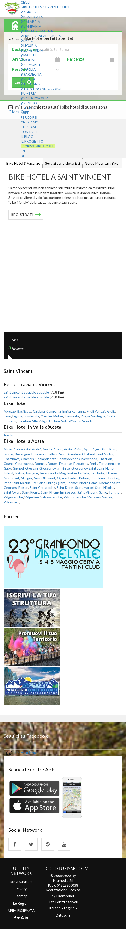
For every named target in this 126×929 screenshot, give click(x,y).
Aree (25, 113)
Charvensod (88, 459)
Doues (53, 464)
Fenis (93, 464)
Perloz (73, 478)
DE (23, 156)
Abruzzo (30, 12)
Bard (112, 449)
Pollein (84, 478)
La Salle (83, 473)
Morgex (26, 478)
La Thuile (97, 473)
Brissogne (22, 454)
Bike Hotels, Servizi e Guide (45, 7)
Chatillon (105, 459)
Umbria (28, 93)
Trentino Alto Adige (41, 89)
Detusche (63, 915)
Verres (107, 497)
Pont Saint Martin (17, 483)
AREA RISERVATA (21, 910)
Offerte (28, 108)
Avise (78, 449)
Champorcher (67, 459)
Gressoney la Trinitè (54, 468)
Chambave (11, 459)
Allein (8, 449)
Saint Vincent (87, 492)
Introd (8, 473)
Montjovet (11, 478)
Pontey (113, 478)
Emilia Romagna (37, 31)
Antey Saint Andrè (27, 449)
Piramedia (64, 896)
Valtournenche (75, 497)
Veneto (29, 103)
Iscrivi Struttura (21, 882)
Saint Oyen (12, 492)
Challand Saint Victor (97, 454)
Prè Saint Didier (42, 483)
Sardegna (31, 74)
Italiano (55, 908)
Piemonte (31, 65)
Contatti (30, 132)
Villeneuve (11, 502)
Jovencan (47, 473)
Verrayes (94, 497)
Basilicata (32, 17)
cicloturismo (25, 752)
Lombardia (32, 50)
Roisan (23, 487)
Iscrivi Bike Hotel (38, 146)
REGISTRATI (22, 214)
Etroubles (80, 464)
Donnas (40, 464)
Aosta (8, 435)
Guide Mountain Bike (101, 163)
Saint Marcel (84, 487)
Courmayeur (24, 464)
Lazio (27, 41)
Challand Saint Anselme (63, 454)
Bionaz (8, 454)
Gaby (7, 468)
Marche (29, 55)
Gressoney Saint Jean (87, 468)
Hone (109, 468)
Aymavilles (100, 449)
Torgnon (114, 492)
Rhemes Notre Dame (82, 483)
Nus (37, 478)
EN (23, 151)
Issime (19, 473)
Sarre (103, 492)
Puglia (28, 69)
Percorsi (29, 117)
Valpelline (31, 497)
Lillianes (112, 473)
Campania (31, 26)
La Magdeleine (66, 473)
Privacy (21, 889)
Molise (28, 60)
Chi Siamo (30, 122)
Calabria (30, 21)
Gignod (18, 468)
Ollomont (48, 478)
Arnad (57, 449)
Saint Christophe (42, 487)
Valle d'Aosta (34, 98)
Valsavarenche (51, 497)
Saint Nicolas (104, 487)
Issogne (32, 473)
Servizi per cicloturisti (62, 163)
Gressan (31, 468)
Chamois (27, 459)
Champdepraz (45, 459)
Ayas (87, 449)
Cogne (9, 464)
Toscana (30, 84)
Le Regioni (21, 903)
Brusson (37, 454)
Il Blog (27, 136)
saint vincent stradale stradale (26, 392)
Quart (60, 483)
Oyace (62, 478)
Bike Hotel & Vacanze (23, 163)
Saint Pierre (30, 492)
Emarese (65, 464)
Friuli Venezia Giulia (41, 36)
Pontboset (98, 478)
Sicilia (28, 79)
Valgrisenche (13, 497)
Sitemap (21, 896)
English (69, 908)
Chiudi (25, 2)
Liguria (29, 45)
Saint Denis (65, 487)
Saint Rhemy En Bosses (58, 492)
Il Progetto (32, 141)
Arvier (68, 449)
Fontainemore (109, 464)
